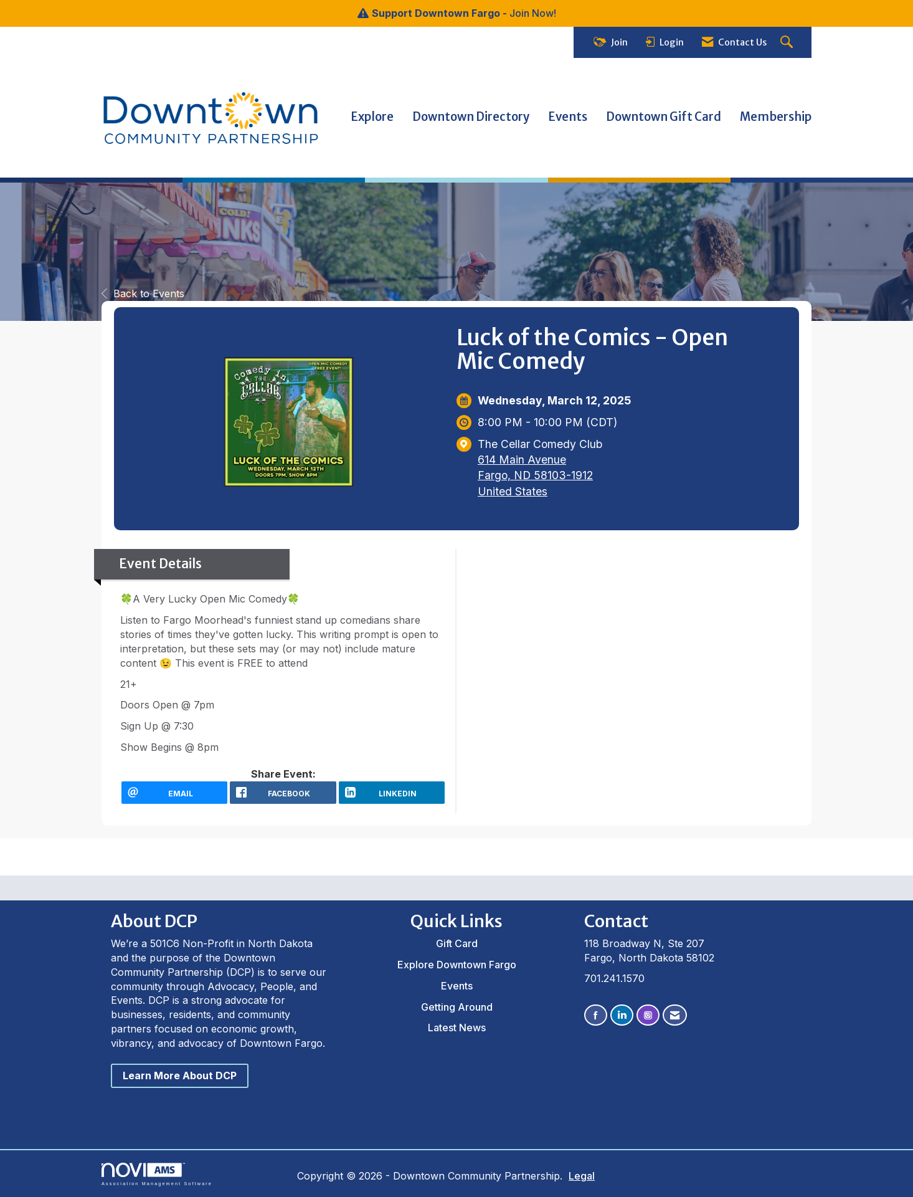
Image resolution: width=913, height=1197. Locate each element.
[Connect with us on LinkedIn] (621, 1015)
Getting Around (457, 1007)
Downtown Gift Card (663, 117)
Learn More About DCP (180, 1075)
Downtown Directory (470, 117)
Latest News (457, 1027)
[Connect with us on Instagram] (648, 1015)
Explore (372, 117)
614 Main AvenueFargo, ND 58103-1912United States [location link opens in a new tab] (535, 475)
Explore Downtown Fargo (456, 964)
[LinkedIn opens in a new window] (392, 792)
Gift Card (457, 943)
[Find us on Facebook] (595, 1015)
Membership (775, 117)
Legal (582, 1176)
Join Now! (532, 13)
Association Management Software (157, 1174)
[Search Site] (788, 42)
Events (567, 117)
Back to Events (143, 293)
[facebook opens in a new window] (283, 792)
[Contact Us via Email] (675, 1015)
